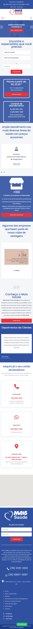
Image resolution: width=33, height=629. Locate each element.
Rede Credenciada (16, 30)
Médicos (7, 596)
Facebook (7, 614)
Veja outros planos (16, 90)
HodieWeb (20, 627)
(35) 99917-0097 (22, 4)
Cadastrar (16, 539)
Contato (7, 609)
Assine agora (16, 94)
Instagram (8, 616)
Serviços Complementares (13, 601)
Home (6, 591)
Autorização (8, 606)
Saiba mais (16, 164)
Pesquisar (16, 72)
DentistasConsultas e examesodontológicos (16, 156)
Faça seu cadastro (16, 215)
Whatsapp (22, 624)
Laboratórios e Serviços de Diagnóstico (16, 598)
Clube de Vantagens (11, 604)
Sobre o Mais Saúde (10, 593)
